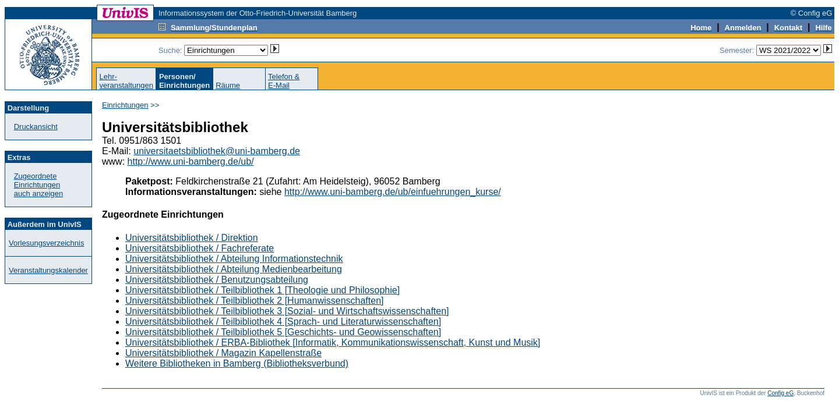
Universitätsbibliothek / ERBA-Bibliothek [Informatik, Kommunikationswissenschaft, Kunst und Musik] (332, 342)
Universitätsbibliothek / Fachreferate (199, 248)
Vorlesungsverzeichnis (46, 243)
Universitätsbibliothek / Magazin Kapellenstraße (223, 353)
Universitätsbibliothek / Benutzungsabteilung (216, 280)
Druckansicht (36, 126)
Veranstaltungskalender (48, 270)
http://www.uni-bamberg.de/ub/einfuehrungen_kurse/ (392, 192)
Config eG (780, 393)
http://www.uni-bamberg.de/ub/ (191, 161)
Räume (228, 85)
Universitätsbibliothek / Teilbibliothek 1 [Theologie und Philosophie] (262, 290)
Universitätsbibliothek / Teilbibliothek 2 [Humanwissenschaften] (254, 301)
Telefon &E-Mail (283, 81)
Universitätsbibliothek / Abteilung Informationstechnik (234, 259)
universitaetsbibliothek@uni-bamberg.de (216, 151)
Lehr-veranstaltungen (126, 81)
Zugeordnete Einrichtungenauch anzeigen (39, 185)
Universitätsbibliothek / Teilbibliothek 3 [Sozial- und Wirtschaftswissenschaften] (287, 311)
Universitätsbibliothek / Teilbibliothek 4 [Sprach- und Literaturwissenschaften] (283, 321)
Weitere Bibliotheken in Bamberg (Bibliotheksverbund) (236, 363)
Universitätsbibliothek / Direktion (191, 238)
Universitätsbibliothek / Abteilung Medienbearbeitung (233, 269)
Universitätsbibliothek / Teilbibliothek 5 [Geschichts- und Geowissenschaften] (283, 332)
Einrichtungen (125, 105)
